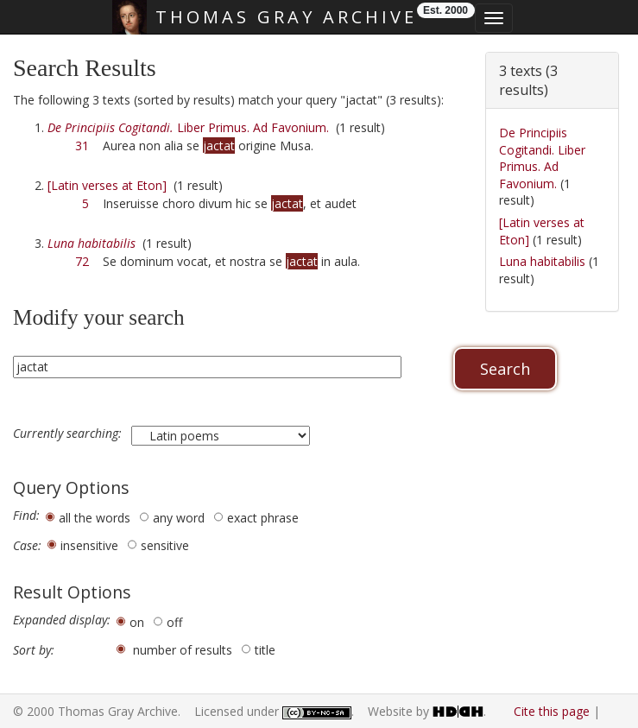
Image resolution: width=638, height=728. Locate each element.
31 (82, 145)
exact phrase (263, 518)
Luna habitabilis (542, 261)
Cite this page (552, 711)
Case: (27, 546)
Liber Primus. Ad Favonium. (188, 127)
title (265, 650)
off (174, 622)
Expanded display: (62, 620)
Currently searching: (69, 433)
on (136, 622)
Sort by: (33, 650)
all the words (94, 518)
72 (82, 261)
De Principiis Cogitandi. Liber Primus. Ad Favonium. (542, 158)
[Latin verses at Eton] (107, 185)
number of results (182, 650)
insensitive (89, 545)
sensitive (165, 545)
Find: (26, 515)
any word (179, 518)
